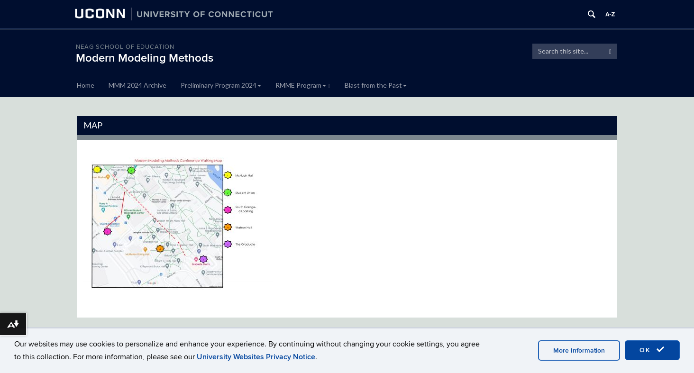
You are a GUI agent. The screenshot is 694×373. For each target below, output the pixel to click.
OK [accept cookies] (652, 350)
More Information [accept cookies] (579, 350)
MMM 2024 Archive (137, 85)
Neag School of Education (125, 47)
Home (85, 85)
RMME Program (302, 85)
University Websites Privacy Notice (256, 357)
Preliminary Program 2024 (221, 85)
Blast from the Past (376, 85)
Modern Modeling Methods (144, 58)
